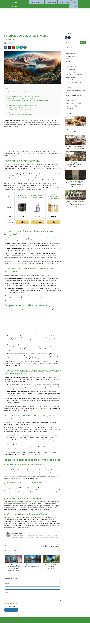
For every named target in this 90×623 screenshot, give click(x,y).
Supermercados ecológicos (73, 99)
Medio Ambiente (70, 80)
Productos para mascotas (73, 94)
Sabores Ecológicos (18, 2)
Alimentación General (71, 49)
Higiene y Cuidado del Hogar (73, 78)
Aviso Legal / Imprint (17, 614)
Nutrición (68, 83)
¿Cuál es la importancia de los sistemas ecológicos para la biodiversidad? (27, 96)
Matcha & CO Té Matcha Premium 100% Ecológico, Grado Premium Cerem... (22, 192)
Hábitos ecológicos (71, 75)
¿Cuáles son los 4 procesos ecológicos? (20, 108)
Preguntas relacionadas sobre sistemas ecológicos (21, 101)
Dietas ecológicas (59, 2)
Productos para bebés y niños (74, 91)
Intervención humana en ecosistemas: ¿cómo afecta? (22, 99)
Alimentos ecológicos (33, 2)
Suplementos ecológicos (72, 101)
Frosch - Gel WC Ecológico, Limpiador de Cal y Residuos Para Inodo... (37, 192)
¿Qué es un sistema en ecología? (16, 87)
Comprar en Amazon (21, 217)
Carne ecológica (47, 2)
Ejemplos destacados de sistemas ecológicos (20, 94)
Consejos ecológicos (71, 67)
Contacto (74, 2)
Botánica (68, 57)
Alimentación (69, 47)
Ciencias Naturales (71, 65)
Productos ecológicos (71, 88)
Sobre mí (14, 610)
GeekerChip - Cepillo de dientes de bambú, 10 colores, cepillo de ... (53, 192)
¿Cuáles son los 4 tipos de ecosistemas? (20, 103)
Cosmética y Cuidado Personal (74, 70)
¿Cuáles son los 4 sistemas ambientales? (20, 105)
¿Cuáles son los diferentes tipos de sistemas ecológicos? (23, 90)
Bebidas (68, 54)
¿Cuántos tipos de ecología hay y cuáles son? (22, 110)
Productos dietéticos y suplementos (75, 86)
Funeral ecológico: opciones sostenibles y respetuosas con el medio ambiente (49, 541)
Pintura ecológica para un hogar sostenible (16, 541)
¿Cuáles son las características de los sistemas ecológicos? (23, 92)
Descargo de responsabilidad (19, 617)
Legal (67, 2)
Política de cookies (16, 616)
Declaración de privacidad (18, 619)
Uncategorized (70, 104)
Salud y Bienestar (70, 96)
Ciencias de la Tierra (71, 62)
